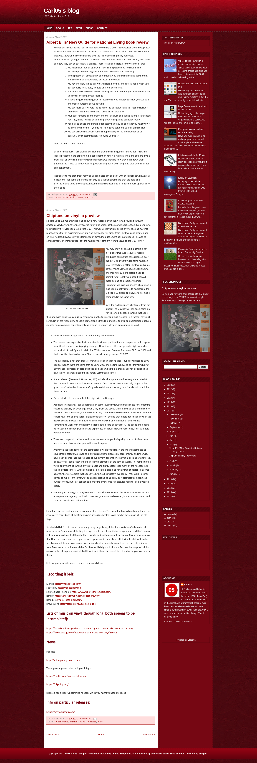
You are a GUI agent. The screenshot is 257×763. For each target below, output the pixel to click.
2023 (169, 385)
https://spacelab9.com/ (70, 588)
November (174, 419)
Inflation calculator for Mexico (192, 155)
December (174, 414)
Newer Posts (53, 734)
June (172, 440)
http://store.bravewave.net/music (77, 604)
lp (88, 721)
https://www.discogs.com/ (60, 712)
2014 (169, 488)
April (172, 461)
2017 (169, 410)
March (172, 465)
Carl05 (188, 584)
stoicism (89, 197)
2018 (169, 406)
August (173, 431)
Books (60, 28)
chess (170, 525)
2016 (169, 479)
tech (169, 518)
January (173, 474)
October (173, 423)
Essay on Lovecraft (187, 178)
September (175, 427)
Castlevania (62, 721)
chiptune (74, 721)
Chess (89, 28)
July (171, 436)
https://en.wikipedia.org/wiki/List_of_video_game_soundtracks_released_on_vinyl (89, 628)
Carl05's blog (61, 10)
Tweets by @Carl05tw (174, 43)
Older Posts (149, 734)
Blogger (191, 640)
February (174, 469)
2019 (169, 402)
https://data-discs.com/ (69, 600)
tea (168, 521)
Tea (70, 28)
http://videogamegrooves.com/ (63, 660)
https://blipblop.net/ (57, 684)
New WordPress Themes (170, 753)
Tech (79, 28)
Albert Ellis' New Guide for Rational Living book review (97, 42)
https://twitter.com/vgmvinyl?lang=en (66, 676)
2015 (169, 483)
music (93, 721)
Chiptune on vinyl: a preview (73, 215)
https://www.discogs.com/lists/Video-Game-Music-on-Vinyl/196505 (81, 632)
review (80, 197)
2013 (169, 492)
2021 (169, 393)
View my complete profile (178, 621)
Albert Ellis (62, 197)
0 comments (86, 194)
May (172, 444)
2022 (169, 389)
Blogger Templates (89, 753)
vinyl (100, 721)
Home (49, 28)
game (82, 721)
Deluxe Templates (121, 753)
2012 (169, 496)
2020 (169, 398)
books (72, 197)
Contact (102, 28)
